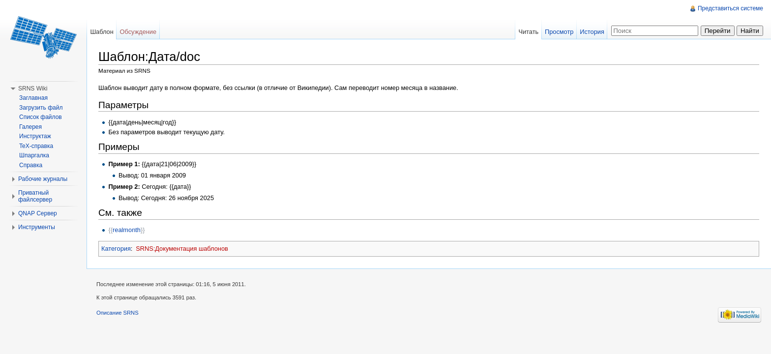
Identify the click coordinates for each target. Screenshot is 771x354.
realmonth (127, 230)
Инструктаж (35, 136)
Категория (116, 248)
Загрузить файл (40, 107)
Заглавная (33, 97)
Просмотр (559, 31)
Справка (30, 165)
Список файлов (40, 117)
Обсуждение (138, 31)
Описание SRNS (117, 313)
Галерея (30, 126)
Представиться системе (730, 8)
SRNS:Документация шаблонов (182, 248)
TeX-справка (36, 146)
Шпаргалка (34, 155)
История (592, 31)
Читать (528, 31)
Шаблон (101, 31)
